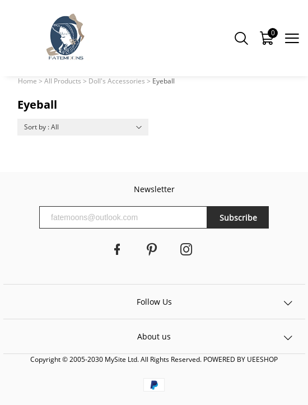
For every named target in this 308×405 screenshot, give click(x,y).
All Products (62, 81)
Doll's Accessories (116, 81)
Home (27, 81)
